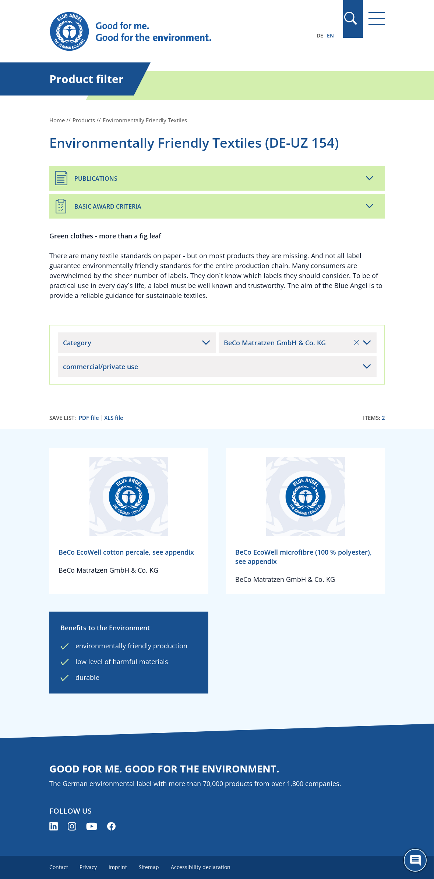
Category (77, 342)
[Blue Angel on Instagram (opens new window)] (72, 826)
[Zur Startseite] (166, 31)
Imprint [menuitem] (118, 867)
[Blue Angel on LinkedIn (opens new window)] (53, 826)
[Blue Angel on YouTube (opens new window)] (91, 826)
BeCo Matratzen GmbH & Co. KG (291, 342)
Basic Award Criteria (107, 206)
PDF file (89, 418)
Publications (95, 178)
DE (320, 35)
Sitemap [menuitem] (149, 867)
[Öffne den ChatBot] (415, 860)
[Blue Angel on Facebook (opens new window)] (111, 826)
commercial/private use (100, 366)
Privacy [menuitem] (88, 867)
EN (330, 35)
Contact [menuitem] (58, 867)
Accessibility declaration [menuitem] (201, 867)
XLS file (113, 418)
